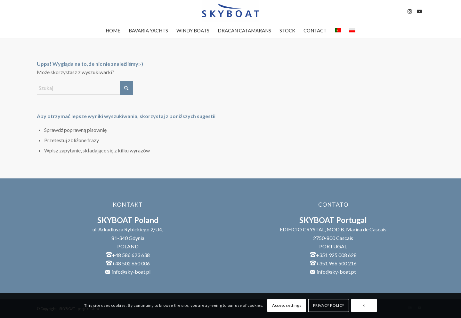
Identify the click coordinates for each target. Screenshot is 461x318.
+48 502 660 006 (131, 263)
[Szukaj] (85, 88)
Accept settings (286, 305)
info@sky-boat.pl (131, 272)
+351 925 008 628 (336, 255)
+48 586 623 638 (131, 255)
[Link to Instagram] (410, 11)
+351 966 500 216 (336, 263)
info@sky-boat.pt (336, 272)
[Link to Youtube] (419, 11)
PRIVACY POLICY (328, 305)
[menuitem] (113, 30)
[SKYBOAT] (230, 11)
